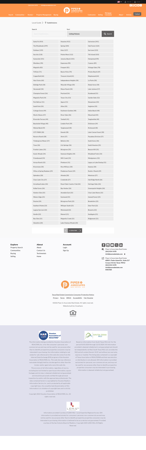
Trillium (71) (37, 72)
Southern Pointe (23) (40, 206)
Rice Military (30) (67, 167)
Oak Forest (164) (93, 46)
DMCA (68, 298)
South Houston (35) (94, 145)
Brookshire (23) (93, 201)
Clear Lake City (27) (40, 180)
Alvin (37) (64, 136)
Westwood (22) (66, 210)
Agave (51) (64, 102)
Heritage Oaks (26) (94, 184)
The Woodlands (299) (40, 46)
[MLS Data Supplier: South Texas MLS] (96, 335)
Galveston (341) (93, 41)
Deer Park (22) (93, 206)
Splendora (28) (38, 175)
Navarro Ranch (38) (39, 136)
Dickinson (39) (93, 124)
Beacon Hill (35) (93, 149)
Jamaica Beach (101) (67, 59)
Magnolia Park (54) (39, 98)
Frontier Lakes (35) (39, 149)
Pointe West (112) (67, 54)
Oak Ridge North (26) (95, 180)
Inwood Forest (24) (94, 197)
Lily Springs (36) (66, 145)
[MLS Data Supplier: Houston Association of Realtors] (50, 335)
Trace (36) (36, 145)
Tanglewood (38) (66, 128)
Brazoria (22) (92, 210)
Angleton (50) (92, 106)
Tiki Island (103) (93, 54)
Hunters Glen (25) (39, 193)
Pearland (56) (65, 93)
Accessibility (77, 298)
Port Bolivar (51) (38, 102)
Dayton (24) (37, 201)
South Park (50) (38, 106)
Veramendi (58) (38, 89)
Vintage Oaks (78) (94, 67)
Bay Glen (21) (37, 218)
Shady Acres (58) (93, 85)
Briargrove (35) (66, 149)
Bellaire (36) (65, 141)
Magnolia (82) (38, 67)
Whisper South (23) (67, 206)
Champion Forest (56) (40, 93)
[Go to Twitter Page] (140, 5)
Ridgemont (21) (93, 218)
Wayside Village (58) (68, 85)
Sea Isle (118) (37, 54)
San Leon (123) (93, 50)
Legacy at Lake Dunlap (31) (97, 162)
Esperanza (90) (65, 63)
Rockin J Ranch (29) (94, 171)
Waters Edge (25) (39, 197)
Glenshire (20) (38, 223)
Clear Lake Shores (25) (95, 193)
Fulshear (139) (38, 50)
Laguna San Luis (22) (40, 210)
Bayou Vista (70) (66, 72)
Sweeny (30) (92, 167)
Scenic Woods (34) (39, 154)
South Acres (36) (93, 141)
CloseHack (79, 306)
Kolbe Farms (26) (39, 188)
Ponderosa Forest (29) (68, 171)
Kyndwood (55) (93, 93)
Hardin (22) (37, 214)
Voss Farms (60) (38, 80)
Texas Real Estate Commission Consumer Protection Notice (73, 295)
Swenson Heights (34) (68, 154)
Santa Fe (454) (38, 41)
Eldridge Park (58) (39, 85)
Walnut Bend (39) (39, 128)
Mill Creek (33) (66, 158)
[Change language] (119, 2)
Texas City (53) (66, 98)
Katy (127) (64, 50)
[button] (108, 34)
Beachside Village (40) (40, 124)
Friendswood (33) (39, 158)
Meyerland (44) (93, 115)
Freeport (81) (65, 67)
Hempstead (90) (93, 59)
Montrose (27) (93, 175)
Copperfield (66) (38, 76)
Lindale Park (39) (66, 124)
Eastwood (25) (65, 197)
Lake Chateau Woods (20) (69, 223)
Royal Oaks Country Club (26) (71, 184)
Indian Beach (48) (94, 111)
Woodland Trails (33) (95, 154)
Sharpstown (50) (93, 102)
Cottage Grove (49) (39, 111)
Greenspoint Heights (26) (96, 188)
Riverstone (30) (38, 167)
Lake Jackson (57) (94, 89)
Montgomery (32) (94, 158)
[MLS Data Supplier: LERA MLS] (73, 406)
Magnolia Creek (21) (67, 218)
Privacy (55, 298)
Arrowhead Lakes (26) (40, 184)
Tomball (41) (65, 119)
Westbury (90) (38, 63)
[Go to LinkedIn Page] (138, 5)
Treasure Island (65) (67, 76)
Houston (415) (65, 41)
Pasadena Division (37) (95, 136)
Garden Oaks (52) (94, 98)
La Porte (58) (92, 80)
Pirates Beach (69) (94, 72)
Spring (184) (65, 46)
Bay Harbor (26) (66, 188)
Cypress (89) (92, 63)
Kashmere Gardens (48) (68, 111)
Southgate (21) (93, 214)
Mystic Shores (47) (39, 115)
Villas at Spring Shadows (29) (43, 171)
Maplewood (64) (93, 76)
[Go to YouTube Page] (135, 5)
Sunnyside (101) (38, 59)
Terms (62, 298)
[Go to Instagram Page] (133, 5)
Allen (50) (64, 106)
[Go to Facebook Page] (130, 5)
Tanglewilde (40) (93, 119)
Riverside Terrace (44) (40, 119)
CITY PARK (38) (38, 132)
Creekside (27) (65, 180)
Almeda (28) (65, 175)
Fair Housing (88, 298)
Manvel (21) (65, 214)
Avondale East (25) (67, 193)
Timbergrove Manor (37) (41, 141)
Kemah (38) (64, 132)
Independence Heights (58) (69, 80)
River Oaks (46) (66, 115)
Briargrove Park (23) (67, 201)
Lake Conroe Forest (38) (96, 132)
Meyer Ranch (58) (67, 89)
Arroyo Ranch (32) (39, 162)
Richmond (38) (93, 128)
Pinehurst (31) (65, 162)
